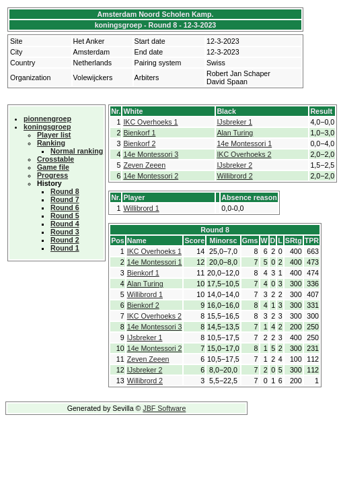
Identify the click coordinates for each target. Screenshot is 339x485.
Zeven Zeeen (144, 165)
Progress (52, 175)
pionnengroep (47, 119)
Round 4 (64, 224)
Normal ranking (76, 151)
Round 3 (64, 232)
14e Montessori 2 (150, 176)
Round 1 (64, 248)
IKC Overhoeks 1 (150, 122)
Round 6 (64, 207)
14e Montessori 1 (244, 143)
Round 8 (64, 191)
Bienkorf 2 (139, 143)
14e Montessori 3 (150, 154)
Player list (54, 135)
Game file (53, 167)
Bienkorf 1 (139, 133)
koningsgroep (47, 127)
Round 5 (64, 216)
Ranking (51, 143)
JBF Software (164, 408)
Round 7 (64, 199)
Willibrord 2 (234, 176)
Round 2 (64, 240)
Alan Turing (235, 133)
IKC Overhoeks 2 (244, 154)
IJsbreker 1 (234, 122)
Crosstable (55, 159)
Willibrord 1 (141, 208)
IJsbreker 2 (234, 165)
